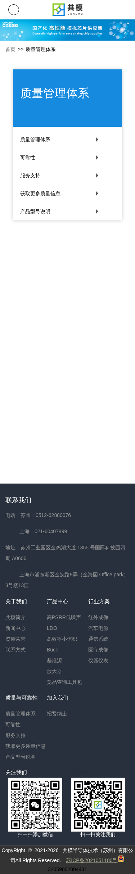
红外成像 (98, 617)
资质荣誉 (15, 639)
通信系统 (98, 639)
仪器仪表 (98, 660)
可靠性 (27, 157)
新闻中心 (15, 628)
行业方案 (99, 601)
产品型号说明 (35, 211)
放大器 (54, 671)
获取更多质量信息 (40, 193)
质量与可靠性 (21, 698)
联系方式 (15, 650)
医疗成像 (98, 650)
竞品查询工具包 (64, 682)
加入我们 (57, 698)
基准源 (54, 660)
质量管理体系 (35, 139)
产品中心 (57, 601)
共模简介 (15, 617)
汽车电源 (98, 628)
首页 (10, 49)
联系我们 (18, 500)
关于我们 (16, 601)
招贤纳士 (57, 714)
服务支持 (30, 175)
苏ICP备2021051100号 (91, 860)
